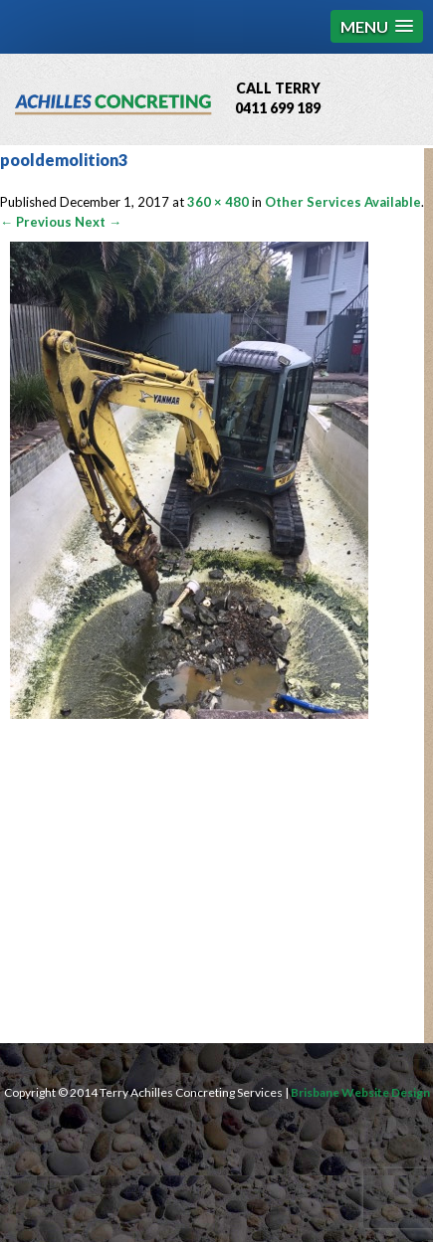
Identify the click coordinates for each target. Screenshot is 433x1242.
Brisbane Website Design (360, 1092)
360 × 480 (218, 202)
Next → (98, 222)
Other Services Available (343, 202)
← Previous (36, 222)
